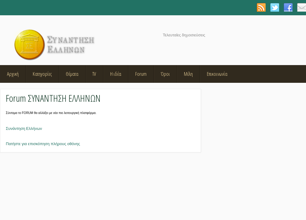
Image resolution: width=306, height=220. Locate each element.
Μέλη (188, 73)
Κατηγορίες (42, 73)
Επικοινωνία (217, 73)
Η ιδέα (115, 73)
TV (94, 73)
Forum (141, 73)
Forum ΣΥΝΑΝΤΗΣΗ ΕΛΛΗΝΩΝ (53, 98)
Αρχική (13, 73)
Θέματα (72, 73)
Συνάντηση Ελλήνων (24, 128)
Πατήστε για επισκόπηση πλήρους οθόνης (43, 143)
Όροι (165, 73)
